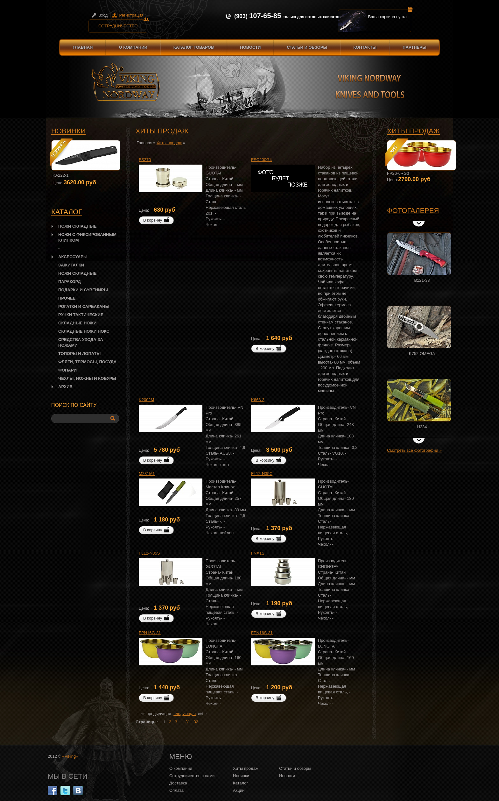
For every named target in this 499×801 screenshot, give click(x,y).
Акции (238, 790)
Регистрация (131, 15)
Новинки (68, 131)
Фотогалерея (413, 211)
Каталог (240, 783)
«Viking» (70, 756)
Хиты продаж (413, 131)
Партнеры (414, 47)
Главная (83, 47)
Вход (103, 15)
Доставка (178, 783)
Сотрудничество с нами (191, 775)
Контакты (364, 47)
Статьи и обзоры (307, 47)
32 (195, 721)
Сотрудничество (122, 23)
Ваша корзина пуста (389, 14)
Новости (250, 47)
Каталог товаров (193, 47)
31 (188, 721)
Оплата (176, 790)
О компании (133, 47)
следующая (184, 713)
